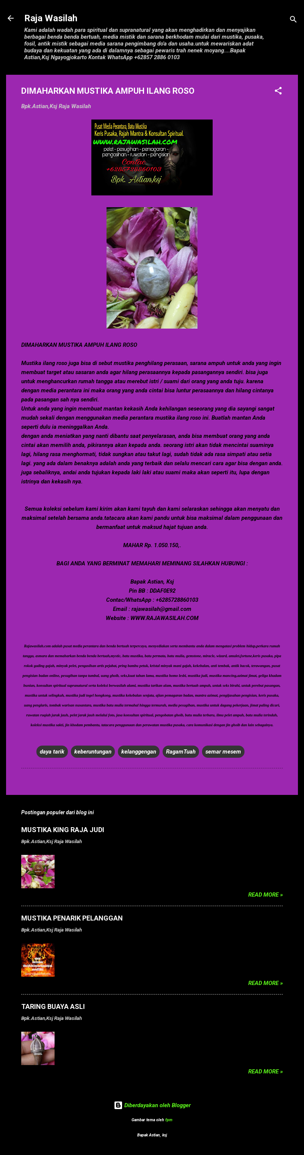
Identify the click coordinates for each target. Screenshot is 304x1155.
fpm (168, 1119)
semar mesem (223, 751)
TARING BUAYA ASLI (53, 1006)
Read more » (265, 894)
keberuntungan (92, 751)
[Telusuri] (293, 20)
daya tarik (52, 751)
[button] (278, 92)
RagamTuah (181, 751)
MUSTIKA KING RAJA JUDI (62, 830)
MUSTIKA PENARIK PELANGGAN (72, 918)
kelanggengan (138, 751)
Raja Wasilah (50, 18)
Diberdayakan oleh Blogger (152, 1105)
